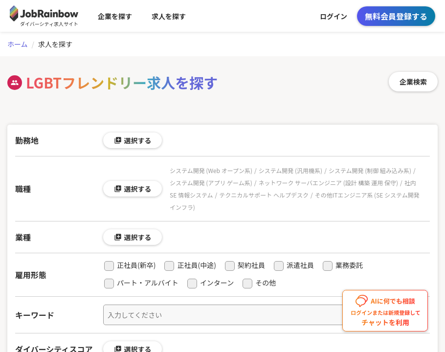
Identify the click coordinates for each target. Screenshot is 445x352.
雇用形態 (30, 275)
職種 (23, 189)
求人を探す (169, 16)
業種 (23, 237)
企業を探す (115, 16)
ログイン (333, 16)
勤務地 (27, 140)
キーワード (34, 315)
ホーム (17, 44)
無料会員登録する (396, 16)
